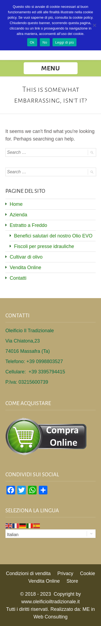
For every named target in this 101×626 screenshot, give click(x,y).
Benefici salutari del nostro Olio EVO (53, 236)
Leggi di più (64, 42)
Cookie (87, 573)
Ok (32, 42)
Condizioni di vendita (28, 573)
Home (16, 204)
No (45, 42)
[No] (94, 25)
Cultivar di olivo (26, 257)
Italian (13, 534)
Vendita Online (25, 267)
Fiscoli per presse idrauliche (44, 246)
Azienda (18, 214)
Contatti (18, 278)
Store (72, 581)
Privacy (65, 573)
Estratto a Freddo (28, 225)
